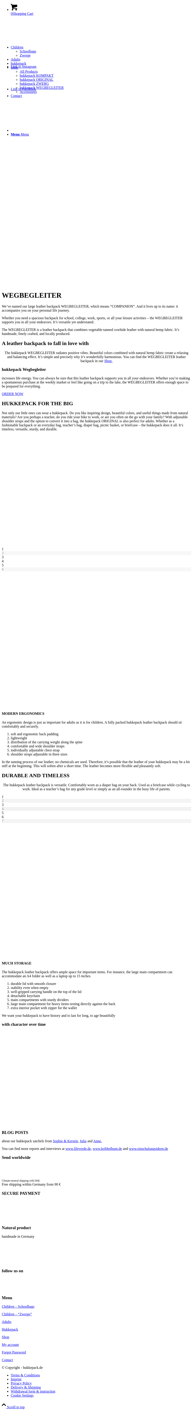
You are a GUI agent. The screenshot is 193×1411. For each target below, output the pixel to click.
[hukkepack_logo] (35, 40)
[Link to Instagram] (23, 66)
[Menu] (20, 134)
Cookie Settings (22, 1395)
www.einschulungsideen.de (148, 1149)
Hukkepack (10, 1329)
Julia (83, 1141)
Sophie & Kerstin (65, 1141)
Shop (5, 1337)
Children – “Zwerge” (17, 1314)
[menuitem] (101, 51)
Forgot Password (14, 1352)
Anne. (97, 1141)
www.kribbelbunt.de (107, 1149)
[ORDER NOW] (12, 394)
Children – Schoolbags (18, 1306)
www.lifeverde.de (78, 1149)
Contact (7, 1360)
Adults (6, 1322)
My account (10, 1345)
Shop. (108, 361)
